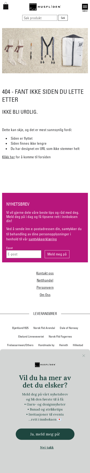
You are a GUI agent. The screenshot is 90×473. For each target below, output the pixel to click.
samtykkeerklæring (43, 239)
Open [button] (85, 7)
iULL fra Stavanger (16, 362)
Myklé (36, 370)
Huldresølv (50, 353)
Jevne (75, 353)
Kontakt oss (45, 273)
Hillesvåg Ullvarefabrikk (25, 353)
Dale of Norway (69, 328)
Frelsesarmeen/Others (20, 345)
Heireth (63, 345)
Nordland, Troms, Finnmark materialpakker (32, 379)
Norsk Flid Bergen (72, 379)
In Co (64, 353)
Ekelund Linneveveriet (31, 336)
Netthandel (45, 280)
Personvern (45, 287)
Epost (9, 248)
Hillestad (78, 345)
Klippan (65, 362)
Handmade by (46, 345)
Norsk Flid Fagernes (60, 336)
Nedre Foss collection (57, 370)
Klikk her (8, 157)
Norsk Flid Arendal (44, 328)
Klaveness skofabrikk (44, 362)
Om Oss (45, 295)
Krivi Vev (80, 362)
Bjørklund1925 (20, 328)
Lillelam (24, 370)
